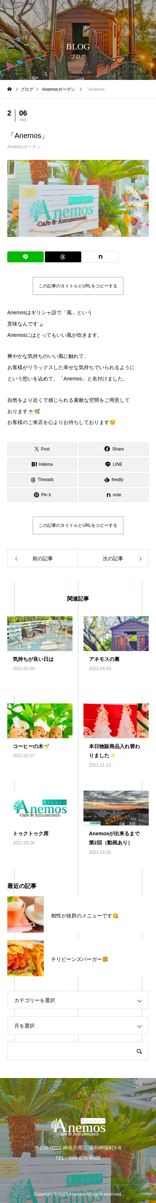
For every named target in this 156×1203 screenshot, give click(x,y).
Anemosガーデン (24, 146)
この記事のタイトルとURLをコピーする (78, 285)
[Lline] (25, 256)
